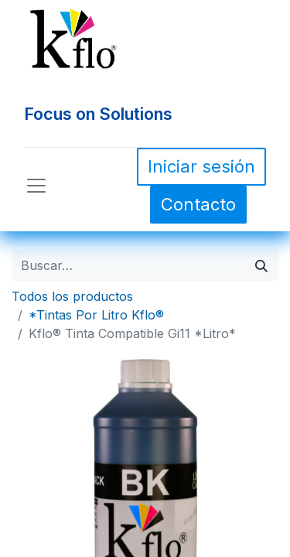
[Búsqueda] (261, 265)
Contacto (198, 204)
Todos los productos (72, 296)
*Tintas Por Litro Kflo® (96, 315)
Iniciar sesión (201, 166)
